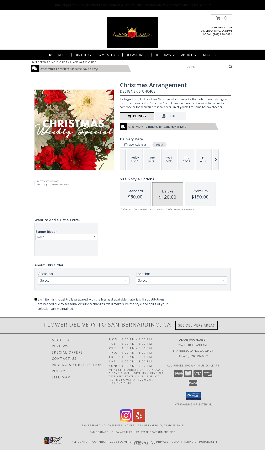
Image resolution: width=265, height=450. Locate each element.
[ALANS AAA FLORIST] (132, 32)
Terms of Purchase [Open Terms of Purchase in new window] (199, 441)
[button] (221, 18)
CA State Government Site (155, 432)
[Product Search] (206, 67)
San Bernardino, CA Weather (111, 432)
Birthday (83, 55)
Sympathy (109, 55)
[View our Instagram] (126, 420)
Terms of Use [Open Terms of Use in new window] (144, 444)
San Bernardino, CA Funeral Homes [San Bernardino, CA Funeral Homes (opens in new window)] (108, 425)
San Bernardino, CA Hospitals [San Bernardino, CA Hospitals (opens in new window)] (160, 425)
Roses (63, 55)
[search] (230, 67)
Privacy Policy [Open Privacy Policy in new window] (168, 441)
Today (159, 144)
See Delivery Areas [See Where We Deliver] (196, 325)
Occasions (137, 55)
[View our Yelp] (139, 420)
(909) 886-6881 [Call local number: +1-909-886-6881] (222, 34)
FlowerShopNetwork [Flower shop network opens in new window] (135, 441)
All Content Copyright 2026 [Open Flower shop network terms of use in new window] (94, 441)
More (210, 55)
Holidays (165, 55)
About (189, 55)
